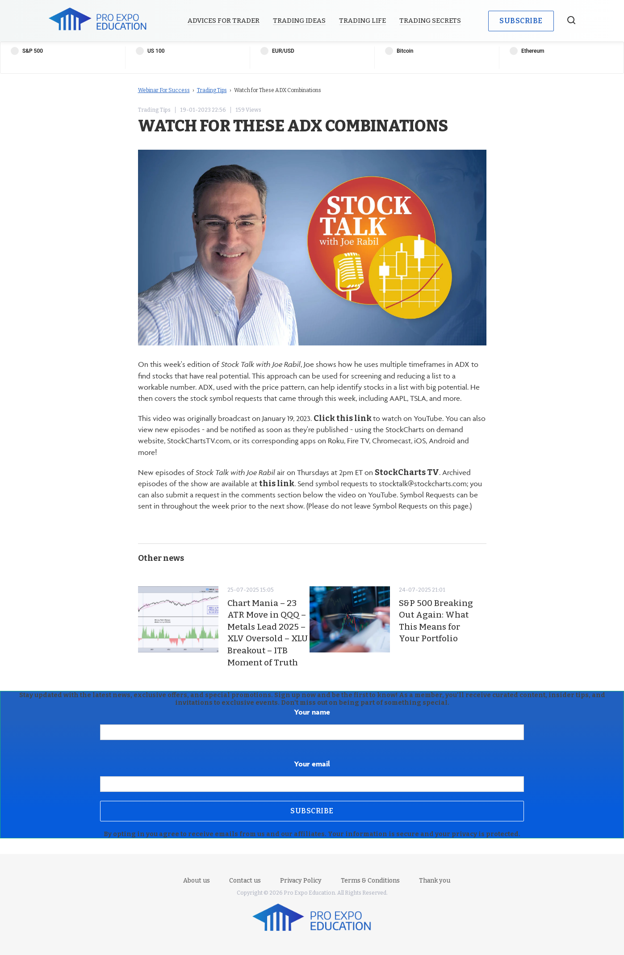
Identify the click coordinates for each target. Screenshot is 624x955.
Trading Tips (212, 90)
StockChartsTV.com (198, 440)
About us (196, 880)
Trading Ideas (299, 21)
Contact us (245, 880)
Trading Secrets (430, 21)
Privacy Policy (301, 880)
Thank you (434, 880)
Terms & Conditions (370, 880)
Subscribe (520, 21)
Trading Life (362, 21)
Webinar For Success (164, 90)
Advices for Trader (224, 21)
